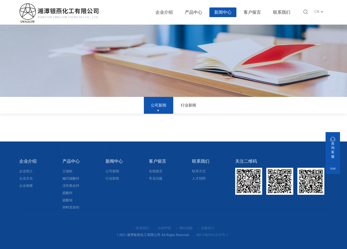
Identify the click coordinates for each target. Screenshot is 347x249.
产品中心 (193, 12)
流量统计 (207, 228)
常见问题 (155, 178)
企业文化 (26, 178)
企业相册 (26, 186)
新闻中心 (223, 12)
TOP (332, 168)
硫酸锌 (67, 193)
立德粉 (67, 171)
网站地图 (186, 228)
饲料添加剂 (70, 207)
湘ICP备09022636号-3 (212, 235)
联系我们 (281, 12)
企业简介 (26, 171)
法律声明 (164, 228)
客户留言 (252, 12)
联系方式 (199, 171)
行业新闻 (188, 105)
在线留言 (155, 171)
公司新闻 (158, 105)
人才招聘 (199, 178)
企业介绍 (164, 12)
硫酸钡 (67, 200)
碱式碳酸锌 (70, 178)
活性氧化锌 (70, 186)
